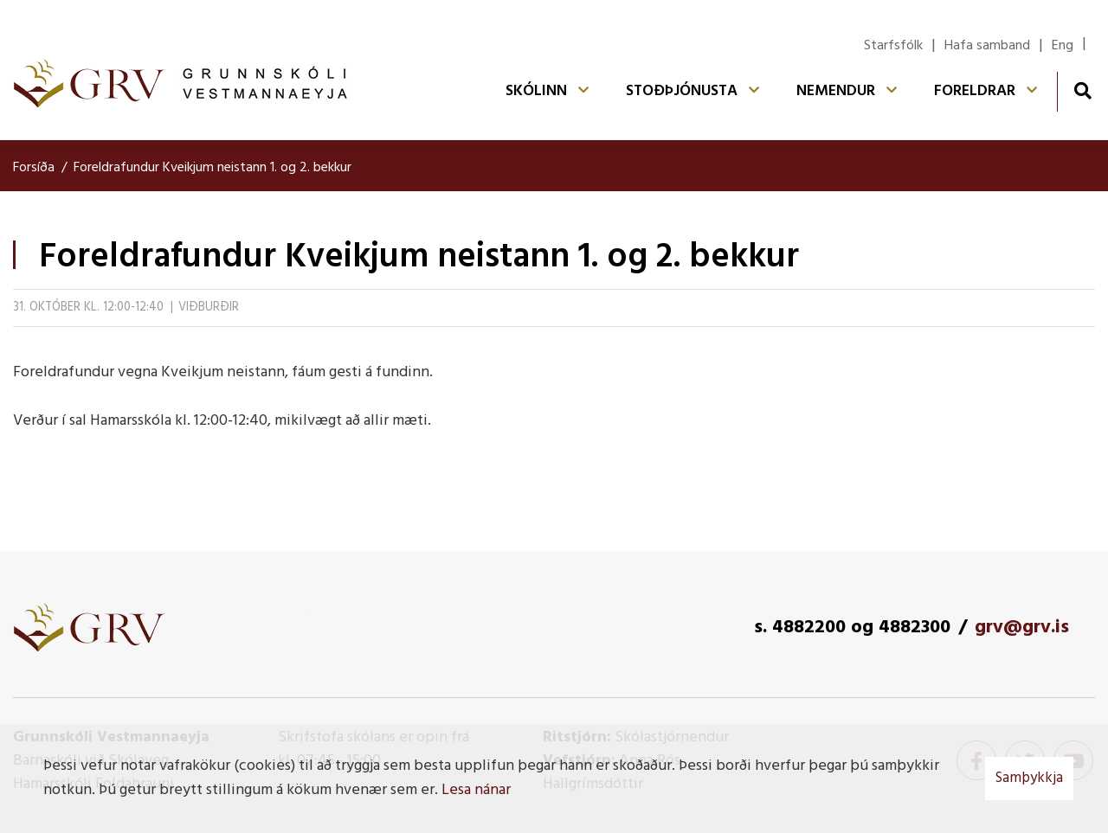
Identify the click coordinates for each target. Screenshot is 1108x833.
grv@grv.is (1022, 627)
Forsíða (34, 168)
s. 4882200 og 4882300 (852, 627)
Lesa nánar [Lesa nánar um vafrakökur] (476, 790)
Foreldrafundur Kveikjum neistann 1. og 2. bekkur (212, 168)
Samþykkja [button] (1029, 778)
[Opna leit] (1082, 90)
